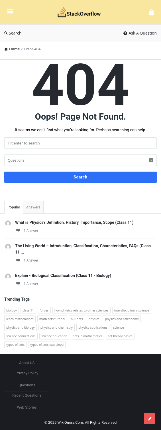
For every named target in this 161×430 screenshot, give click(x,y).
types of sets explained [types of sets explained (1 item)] (47, 344)
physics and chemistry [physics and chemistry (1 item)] (56, 327)
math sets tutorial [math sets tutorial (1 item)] (52, 319)
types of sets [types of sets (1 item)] (15, 344)
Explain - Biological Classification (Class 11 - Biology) (63, 275)
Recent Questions (26, 395)
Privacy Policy (26, 373)
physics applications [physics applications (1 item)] (92, 327)
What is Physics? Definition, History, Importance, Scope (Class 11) (74, 222)
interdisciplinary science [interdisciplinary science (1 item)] (131, 310)
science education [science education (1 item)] (54, 336)
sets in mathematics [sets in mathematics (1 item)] (87, 336)
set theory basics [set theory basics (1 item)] (120, 336)
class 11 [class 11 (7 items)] (28, 310)
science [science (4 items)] (118, 327)
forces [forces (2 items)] (44, 310)
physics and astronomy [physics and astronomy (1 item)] (121, 319)
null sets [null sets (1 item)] (77, 319)
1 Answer (26, 230)
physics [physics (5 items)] (94, 319)
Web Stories (27, 407)
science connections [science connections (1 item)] (21, 336)
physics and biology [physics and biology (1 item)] (20, 327)
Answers (33, 207)
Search (12, 33)
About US (26, 363)
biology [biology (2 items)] (11, 310)
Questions (27, 385)
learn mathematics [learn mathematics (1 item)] (20, 319)
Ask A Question (140, 33)
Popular (13, 207)
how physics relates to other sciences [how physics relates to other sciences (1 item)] (81, 310)
